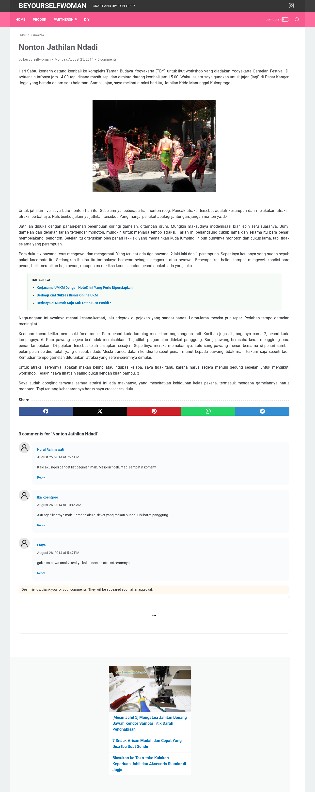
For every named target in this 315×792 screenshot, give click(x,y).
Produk (42, 19)
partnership (68, 19)
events (256, 319)
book (248, 310)
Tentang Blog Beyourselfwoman (255, 250)
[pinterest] (111, 467)
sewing (286, 338)
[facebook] (37, 467)
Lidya (41, 601)
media (272, 328)
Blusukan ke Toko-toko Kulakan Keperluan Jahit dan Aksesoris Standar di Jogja (254, 132)
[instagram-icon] (292, 6)
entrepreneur (235, 319)
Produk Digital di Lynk (246, 267)
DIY (90, 19)
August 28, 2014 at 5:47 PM (58, 609)
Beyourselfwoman (53, 6)
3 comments (107, 63)
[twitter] (74, 467)
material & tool (250, 328)
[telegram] (186, 467)
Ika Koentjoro (47, 554)
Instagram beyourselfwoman (252, 275)
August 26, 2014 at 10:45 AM (59, 561)
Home (24, 19)
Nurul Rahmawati (50, 506)
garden (285, 319)
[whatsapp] (149, 467)
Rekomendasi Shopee (246, 283)
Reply (41, 534)
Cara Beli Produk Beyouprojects (254, 258)
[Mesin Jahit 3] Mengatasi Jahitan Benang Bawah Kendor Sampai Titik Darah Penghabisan (258, 92)
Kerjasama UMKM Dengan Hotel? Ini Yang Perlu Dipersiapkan (85, 320)
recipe (270, 338)
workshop (232, 347)
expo (270, 319)
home (229, 328)
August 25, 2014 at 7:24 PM (58, 514)
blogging (231, 310)
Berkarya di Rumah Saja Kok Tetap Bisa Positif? (74, 336)
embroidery (277, 310)
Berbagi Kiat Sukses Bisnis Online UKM (67, 328)
